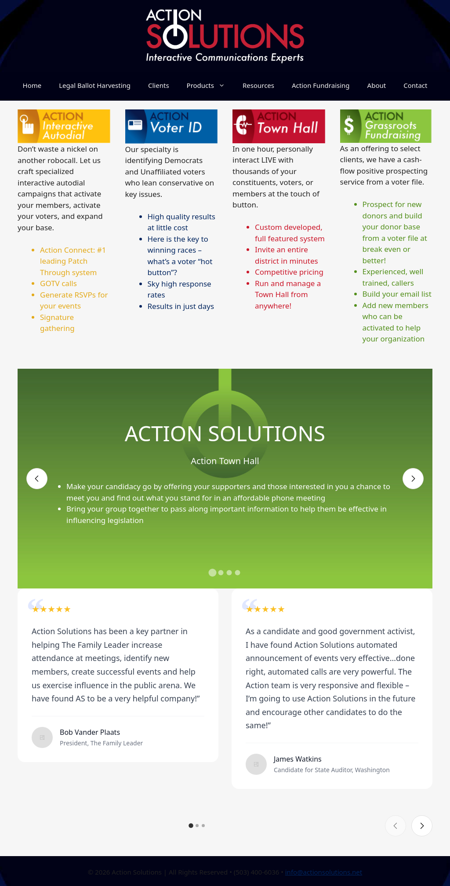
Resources (258, 85)
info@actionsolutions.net (324, 872)
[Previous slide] (36, 478)
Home (32, 85)
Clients (158, 85)
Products (210, 85)
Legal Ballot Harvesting (95, 85)
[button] (213, 573)
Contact (415, 85)
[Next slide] (413, 478)
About (376, 85)
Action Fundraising (321, 85)
